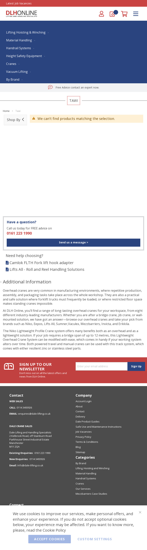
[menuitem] (26, 32)
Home (6, 111)
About (79, 406)
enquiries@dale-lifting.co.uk (34, 413)
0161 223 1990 (19, 233)
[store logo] (21, 14)
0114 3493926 (37, 459)
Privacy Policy (83, 437)
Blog (78, 447)
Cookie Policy (54, 530)
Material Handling (86, 473)
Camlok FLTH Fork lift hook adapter (42, 262)
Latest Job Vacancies (19, 3)
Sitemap (80, 452)
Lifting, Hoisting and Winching (92, 468)
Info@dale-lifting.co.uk (30, 465)
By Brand (81, 463)
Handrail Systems (86, 478)
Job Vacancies (84, 431)
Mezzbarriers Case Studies (91, 493)
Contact (80, 411)
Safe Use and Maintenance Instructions (99, 426)
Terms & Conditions (87, 442)
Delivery (80, 416)
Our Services (83, 488)
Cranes (80, 483)
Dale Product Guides (88, 421)
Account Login (83, 401)
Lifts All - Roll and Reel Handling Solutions (47, 269)
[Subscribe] (136, 366)
